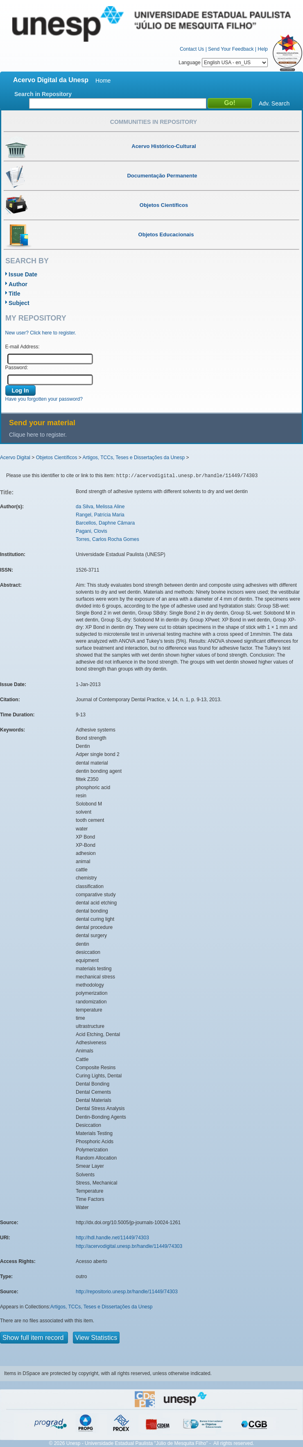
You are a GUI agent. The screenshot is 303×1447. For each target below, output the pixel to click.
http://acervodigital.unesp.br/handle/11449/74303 (129, 1246)
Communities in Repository (153, 122)
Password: (16, 367)
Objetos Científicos (56, 457)
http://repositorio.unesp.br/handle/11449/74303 (127, 1291)
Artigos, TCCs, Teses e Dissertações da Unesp (133, 457)
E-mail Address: (22, 347)
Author (18, 284)
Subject (19, 303)
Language (223, 62)
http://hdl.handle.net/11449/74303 (112, 1238)
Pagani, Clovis (91, 531)
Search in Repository (43, 94)
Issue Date (23, 274)
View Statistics (96, 1337)
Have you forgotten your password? (44, 399)
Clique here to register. (38, 434)
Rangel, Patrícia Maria (100, 515)
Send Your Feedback (230, 49)
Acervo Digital (15, 457)
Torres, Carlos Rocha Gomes (107, 539)
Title (14, 293)
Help (263, 49)
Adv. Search (274, 103)
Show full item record (34, 1337)
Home (103, 80)
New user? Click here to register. (40, 333)
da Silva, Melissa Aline (100, 506)
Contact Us (192, 49)
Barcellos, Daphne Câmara (105, 523)
